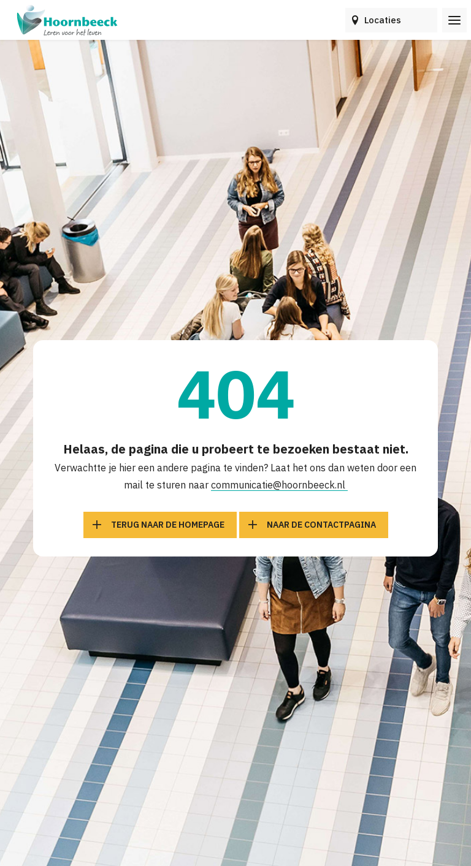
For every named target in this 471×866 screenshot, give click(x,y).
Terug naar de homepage (167, 524)
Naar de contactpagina (321, 524)
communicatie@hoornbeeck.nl (279, 485)
